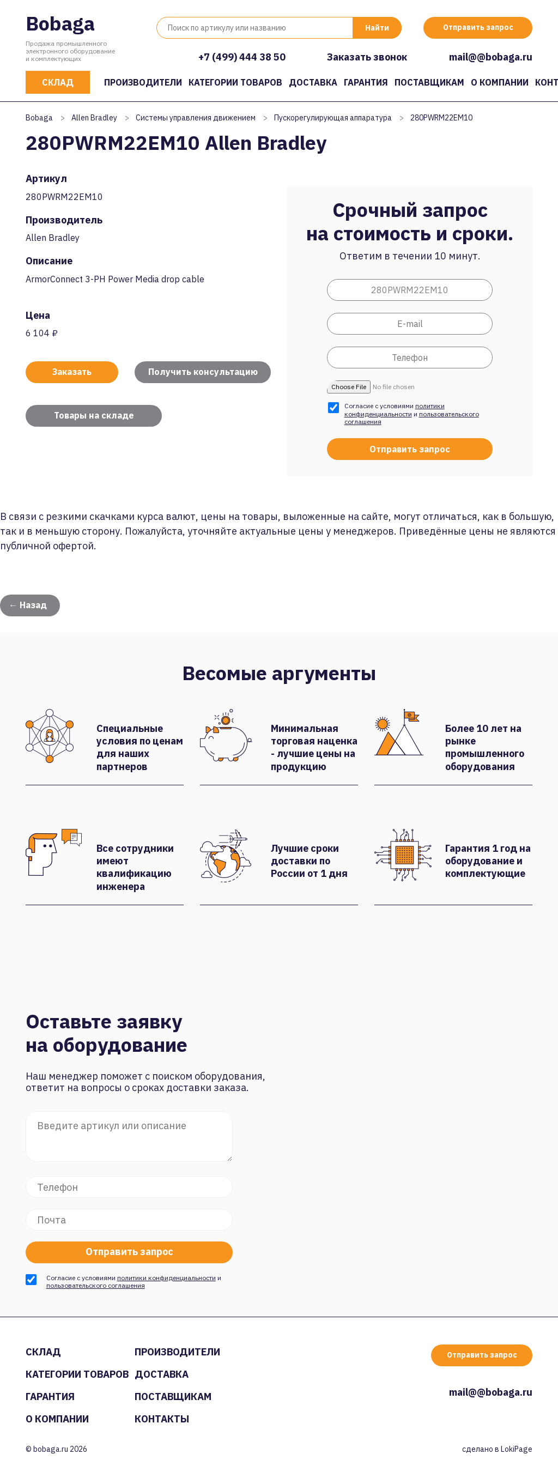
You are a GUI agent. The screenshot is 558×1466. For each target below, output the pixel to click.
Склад (58, 82)
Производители (143, 82)
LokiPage (516, 1449)
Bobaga (60, 23)
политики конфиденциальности (394, 409)
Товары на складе (94, 415)
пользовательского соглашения (95, 1285)
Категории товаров (235, 82)
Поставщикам (429, 82)
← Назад (28, 604)
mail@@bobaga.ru (490, 57)
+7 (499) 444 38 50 (242, 57)
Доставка (313, 82)
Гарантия (366, 82)
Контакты (162, 1419)
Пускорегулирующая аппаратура (333, 118)
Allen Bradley (94, 118)
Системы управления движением (196, 118)
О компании (500, 82)
